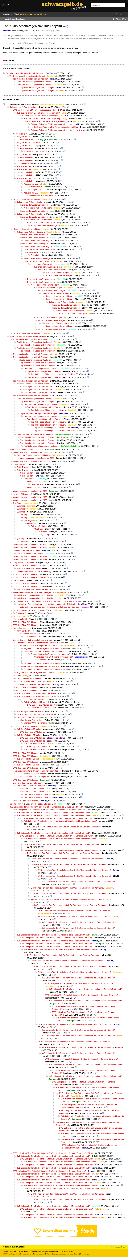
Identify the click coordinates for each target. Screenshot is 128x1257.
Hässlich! (17, 676)
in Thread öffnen (120, 19)
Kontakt (31, 1254)
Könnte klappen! (24, 163)
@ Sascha (56, 31)
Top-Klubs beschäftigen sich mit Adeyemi (27, 76)
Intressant (42, 660)
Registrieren (122, 14)
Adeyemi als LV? (20, 134)
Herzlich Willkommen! (22, 494)
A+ (7, 4)
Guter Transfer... (20, 464)
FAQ (16, 14)
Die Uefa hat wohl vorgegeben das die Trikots (32, 610)
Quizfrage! (17, 503)
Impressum (40, 1254)
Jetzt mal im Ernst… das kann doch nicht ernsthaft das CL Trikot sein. (43, 601)
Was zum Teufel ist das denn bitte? (28, 678)
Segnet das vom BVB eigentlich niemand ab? (32, 640)
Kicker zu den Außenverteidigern (23, 107)
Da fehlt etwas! (19, 613)
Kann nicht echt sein (21, 628)
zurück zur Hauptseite (15, 19)
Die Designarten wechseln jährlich (31, 774)
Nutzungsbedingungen (53, 1254)
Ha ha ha (17, 616)
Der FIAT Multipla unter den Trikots (28, 711)
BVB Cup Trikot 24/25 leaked (21, 563)
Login (115, 14)
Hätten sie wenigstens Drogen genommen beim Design (37, 771)
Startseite (8, 14)
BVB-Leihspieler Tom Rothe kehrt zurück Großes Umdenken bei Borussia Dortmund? (46, 807)
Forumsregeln (85, 1254)
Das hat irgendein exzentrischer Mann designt (33, 571)
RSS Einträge (9, 1254)
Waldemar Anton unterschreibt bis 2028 (26, 449)
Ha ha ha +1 (22, 619)
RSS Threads (22, 1254)
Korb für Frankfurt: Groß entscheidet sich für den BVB (32, 804)
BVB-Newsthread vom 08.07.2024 (21, 104)
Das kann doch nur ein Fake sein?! (28, 783)
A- (4, 4)
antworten (10, 60)
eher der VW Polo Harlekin (28, 717)
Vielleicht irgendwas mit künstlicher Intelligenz (32, 592)
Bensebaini (32, 252)
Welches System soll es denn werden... (33, 384)
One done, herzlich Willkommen (26, 551)
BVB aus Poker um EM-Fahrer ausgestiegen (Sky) (34, 110)
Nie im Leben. (19, 580)
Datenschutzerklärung (71, 1254)
